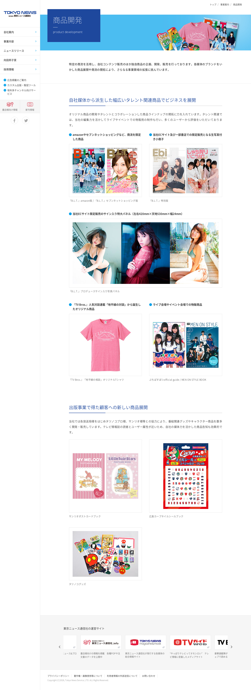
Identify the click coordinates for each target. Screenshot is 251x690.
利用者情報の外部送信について (122, 676)
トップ (213, 4)
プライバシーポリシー (58, 676)
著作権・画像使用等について (88, 676)
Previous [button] (60, 647)
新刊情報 (30, 670)
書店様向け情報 (10, 670)
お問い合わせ (148, 676)
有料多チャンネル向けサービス (21, 92)
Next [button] (231, 647)
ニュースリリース (14, 50)
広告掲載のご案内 (16, 80)
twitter (26, 681)
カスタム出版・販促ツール (21, 85)
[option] (100, 647)
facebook (14, 681)
